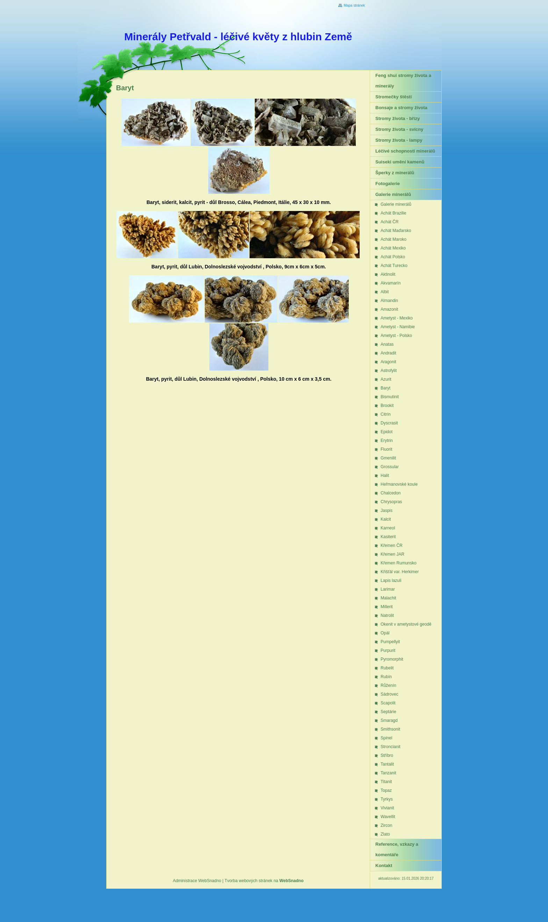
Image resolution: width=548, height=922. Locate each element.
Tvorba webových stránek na (264, 880)
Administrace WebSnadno (197, 880)
